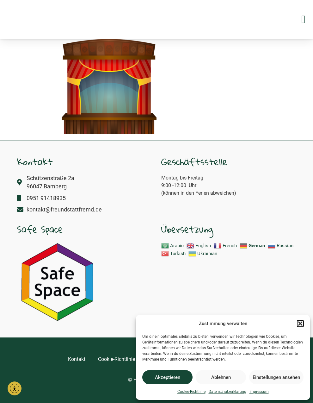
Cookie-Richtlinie (191, 391)
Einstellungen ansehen (276, 377)
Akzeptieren (167, 377)
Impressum (259, 391)
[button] (300, 320)
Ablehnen (221, 377)
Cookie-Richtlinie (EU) (122, 359)
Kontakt (76, 359)
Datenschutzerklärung (227, 391)
